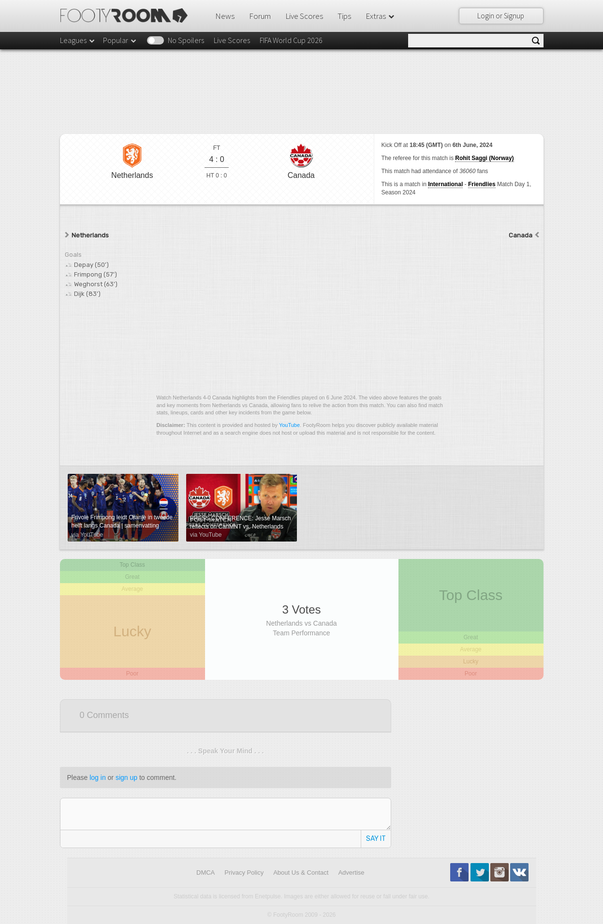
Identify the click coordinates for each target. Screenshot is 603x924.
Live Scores (304, 16)
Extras (381, 16)
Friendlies (482, 184)
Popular (120, 40)
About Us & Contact (300, 872)
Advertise (351, 872)
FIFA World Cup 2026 (291, 40)
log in (97, 777)
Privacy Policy (244, 872)
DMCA (205, 872)
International (445, 184)
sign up (126, 777)
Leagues (78, 40)
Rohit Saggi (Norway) (484, 158)
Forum (260, 16)
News (225, 16)
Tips (344, 16)
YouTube (289, 425)
